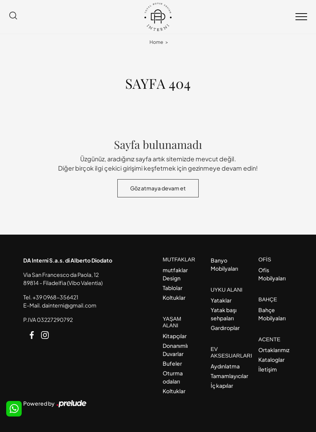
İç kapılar (222, 385)
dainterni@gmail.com (69, 305)
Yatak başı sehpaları (224, 313)
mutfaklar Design (175, 274)
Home (156, 42)
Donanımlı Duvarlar (175, 349)
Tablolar (172, 287)
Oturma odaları (173, 377)
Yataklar (221, 300)
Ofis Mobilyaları (272, 274)
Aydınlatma (225, 366)
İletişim (267, 369)
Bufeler (172, 363)
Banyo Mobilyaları (224, 264)
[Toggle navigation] (301, 17)
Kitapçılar (175, 335)
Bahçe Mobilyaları (272, 313)
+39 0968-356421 (55, 297)
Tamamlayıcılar (228, 375)
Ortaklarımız (273, 349)
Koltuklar (174, 297)
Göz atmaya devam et (158, 188)
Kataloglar (271, 359)
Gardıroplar (225, 327)
